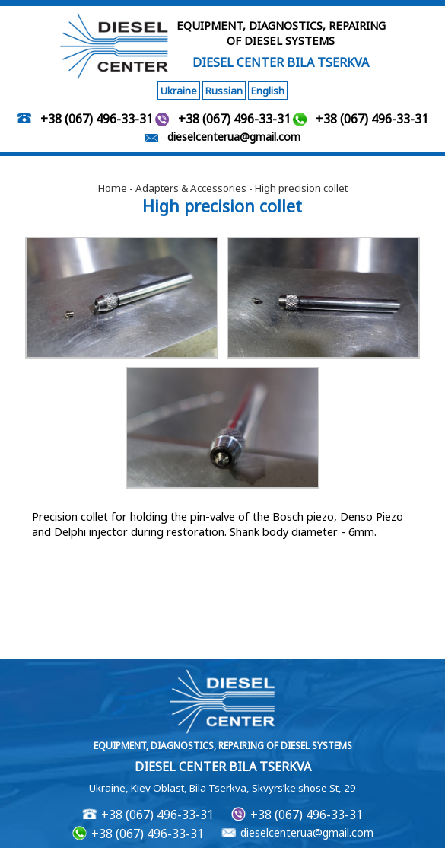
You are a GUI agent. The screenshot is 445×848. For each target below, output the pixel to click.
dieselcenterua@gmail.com (233, 136)
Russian (224, 90)
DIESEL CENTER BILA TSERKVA (280, 62)
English (267, 90)
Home (112, 188)
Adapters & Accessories (190, 188)
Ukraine (179, 90)
